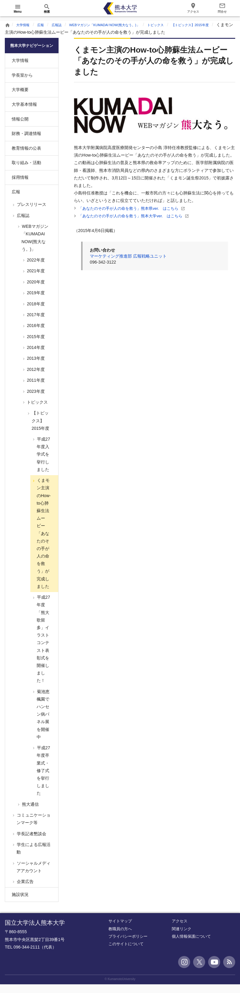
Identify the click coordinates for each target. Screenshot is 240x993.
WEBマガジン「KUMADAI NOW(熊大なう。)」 (121, 24)
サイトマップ (120, 929)
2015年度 (35, 345)
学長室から (22, 83)
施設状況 (20, 903)
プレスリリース (31, 213)
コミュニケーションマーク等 (33, 827)
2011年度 (35, 389)
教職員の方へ (120, 937)
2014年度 (35, 356)
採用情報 (20, 186)
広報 (45, 24)
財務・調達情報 (26, 142)
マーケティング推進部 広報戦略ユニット (128, 256)
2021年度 (35, 279)
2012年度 (35, 378)
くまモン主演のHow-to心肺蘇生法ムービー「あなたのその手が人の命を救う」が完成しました (43, 542)
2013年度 (35, 367)
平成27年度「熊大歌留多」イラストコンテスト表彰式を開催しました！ (43, 647)
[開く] (18, 8)
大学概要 (20, 98)
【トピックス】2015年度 (40, 429)
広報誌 (63, 24)
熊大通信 (30, 812)
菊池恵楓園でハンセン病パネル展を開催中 (43, 723)
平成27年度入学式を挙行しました (43, 463)
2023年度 (35, 399)
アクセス (179, 929)
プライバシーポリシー (127, 945)
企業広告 (25, 890)
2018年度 (35, 312)
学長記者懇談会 (31, 842)
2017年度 (35, 323)
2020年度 (35, 290)
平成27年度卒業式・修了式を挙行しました (43, 779)
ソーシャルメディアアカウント (33, 875)
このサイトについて (126, 952)
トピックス (184, 24)
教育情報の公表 (26, 156)
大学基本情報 (24, 113)
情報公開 (20, 127)
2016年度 (35, 334)
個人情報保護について (191, 945)
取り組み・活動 (26, 171)
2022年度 (35, 268)
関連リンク (181, 937)
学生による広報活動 (33, 857)
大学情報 (24, 24)
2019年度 (35, 301)
